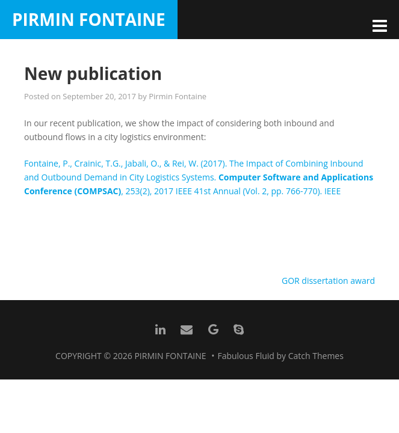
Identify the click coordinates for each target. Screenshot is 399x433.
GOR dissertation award (328, 280)
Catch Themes (316, 355)
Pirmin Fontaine (88, 19)
